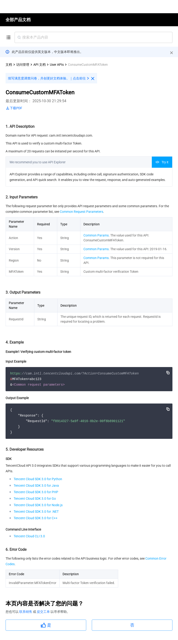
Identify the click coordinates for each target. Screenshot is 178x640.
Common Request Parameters (81, 211)
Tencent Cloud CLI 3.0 (29, 536)
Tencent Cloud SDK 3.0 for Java (36, 485)
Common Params (96, 235)
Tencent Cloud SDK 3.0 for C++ (35, 518)
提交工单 (44, 612)
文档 (9, 64)
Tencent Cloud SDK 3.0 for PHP (36, 492)
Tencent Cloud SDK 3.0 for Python (38, 479)
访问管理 (22, 64)
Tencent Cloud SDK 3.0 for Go (35, 498)
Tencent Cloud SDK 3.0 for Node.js (38, 505)
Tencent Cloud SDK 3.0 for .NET (36, 511)
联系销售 (26, 612)
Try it (162, 162)
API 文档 (39, 64)
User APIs (57, 64)
